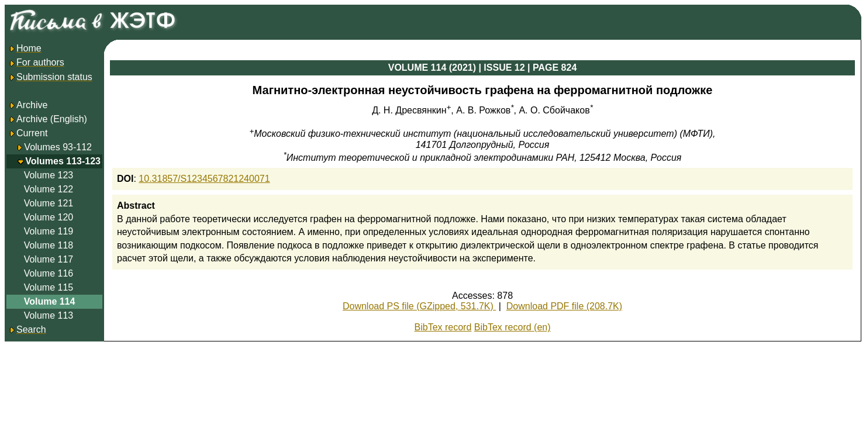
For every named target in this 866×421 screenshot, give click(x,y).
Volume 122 (49, 189)
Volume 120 (49, 217)
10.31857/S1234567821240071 (204, 179)
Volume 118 (49, 245)
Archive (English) (47, 119)
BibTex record (443, 327)
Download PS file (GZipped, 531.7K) (419, 306)
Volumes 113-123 (63, 161)
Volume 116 (49, 273)
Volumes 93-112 (58, 147)
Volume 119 (49, 231)
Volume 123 (49, 175)
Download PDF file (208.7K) (564, 306)
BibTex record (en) (512, 327)
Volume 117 (49, 259)
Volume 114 (49, 301)
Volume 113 (49, 315)
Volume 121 (49, 203)
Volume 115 (49, 287)
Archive (27, 105)
